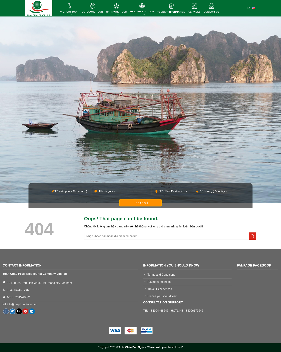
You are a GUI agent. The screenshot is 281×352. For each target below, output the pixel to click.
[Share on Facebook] (6, 311)
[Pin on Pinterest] (25, 311)
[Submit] (252, 235)
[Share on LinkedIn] (32, 311)
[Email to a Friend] (19, 311)
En (251, 7)
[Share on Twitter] (12, 311)
